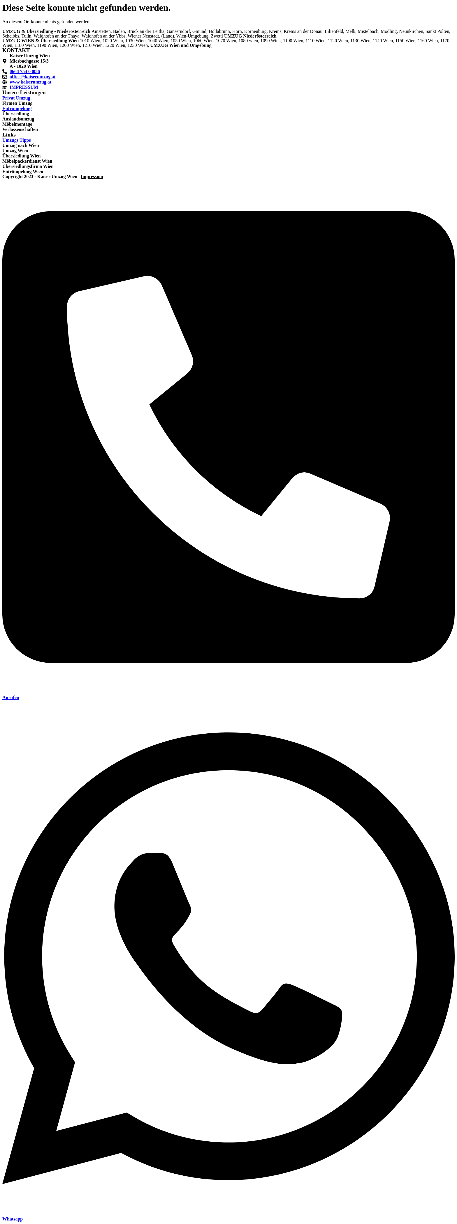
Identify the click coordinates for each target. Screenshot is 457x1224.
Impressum (92, 176)
